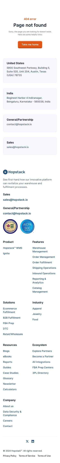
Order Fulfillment (42, 262)
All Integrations (41, 361)
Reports (7, 361)
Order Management (43, 256)
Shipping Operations (44, 267)
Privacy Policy (9, 455)
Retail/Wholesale (13, 334)
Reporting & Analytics (39, 280)
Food (35, 319)
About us (8, 406)
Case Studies (10, 372)
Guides (7, 367)
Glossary (8, 378)
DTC (5, 328)
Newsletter (9, 383)
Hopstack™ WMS (12, 247)
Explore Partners (42, 351)
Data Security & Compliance (12, 413)
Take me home (30, 44)
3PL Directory (40, 372)
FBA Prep (8, 323)
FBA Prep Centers (42, 367)
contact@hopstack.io (19, 124)
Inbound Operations (43, 273)
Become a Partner (42, 356)
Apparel (37, 308)
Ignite (6, 253)
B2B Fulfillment (11, 317)
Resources (10, 345)
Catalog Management (40, 289)
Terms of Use (44, 455)
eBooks (7, 356)
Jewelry (37, 314)
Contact (7, 426)
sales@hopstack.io (18, 147)
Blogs (6, 351)
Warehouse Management (40, 249)
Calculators (9, 389)
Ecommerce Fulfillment (10, 310)
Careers (7, 420)
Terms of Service (27, 455)
